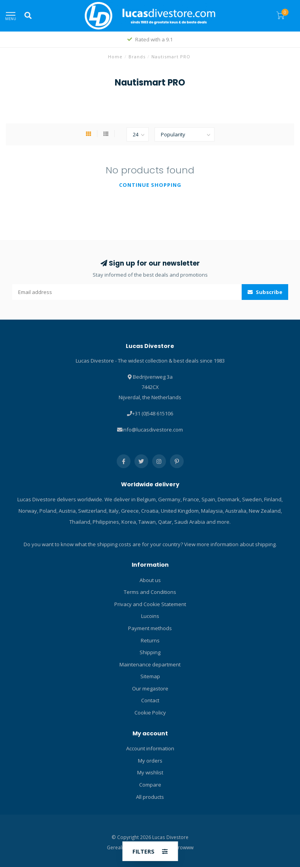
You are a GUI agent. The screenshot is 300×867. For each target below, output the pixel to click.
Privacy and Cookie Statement (150, 604)
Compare (150, 784)
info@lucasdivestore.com (152, 429)
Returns (150, 640)
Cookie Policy (150, 712)
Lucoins (150, 616)
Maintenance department (150, 664)
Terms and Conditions (150, 591)
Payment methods (150, 628)
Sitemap (150, 676)
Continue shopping (150, 184)
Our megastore (150, 688)
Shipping (150, 652)
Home (115, 57)
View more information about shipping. (230, 544)
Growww (184, 847)
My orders (150, 760)
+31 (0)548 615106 (152, 413)
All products (150, 796)
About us (150, 580)
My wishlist (150, 772)
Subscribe (265, 292)
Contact (150, 700)
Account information (150, 748)
